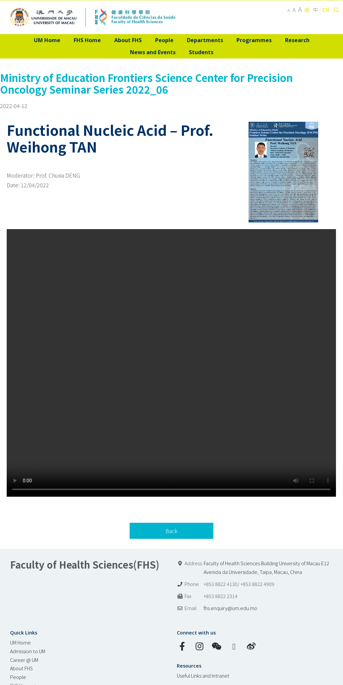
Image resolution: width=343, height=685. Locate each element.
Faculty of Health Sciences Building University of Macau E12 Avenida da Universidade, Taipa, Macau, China (266, 567)
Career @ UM (24, 659)
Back (171, 531)
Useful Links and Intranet (203, 675)
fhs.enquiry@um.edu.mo (230, 607)
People (18, 676)
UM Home (20, 642)
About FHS (21, 668)
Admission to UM (27, 651)
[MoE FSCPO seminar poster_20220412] (283, 126)
